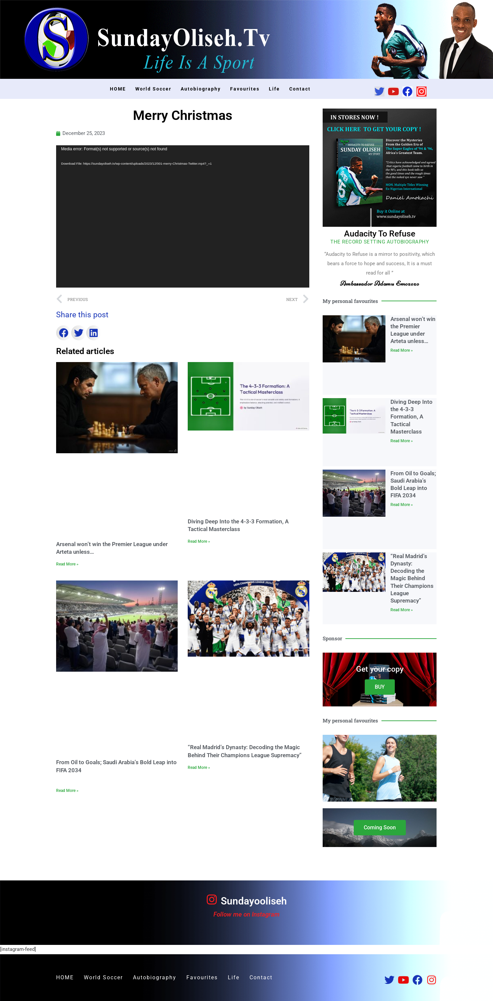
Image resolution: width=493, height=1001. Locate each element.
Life (274, 89)
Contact (300, 89)
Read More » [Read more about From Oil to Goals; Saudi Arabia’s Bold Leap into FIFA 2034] (67, 790)
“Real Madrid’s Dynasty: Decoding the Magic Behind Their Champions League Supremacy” (412, 578)
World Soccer (153, 89)
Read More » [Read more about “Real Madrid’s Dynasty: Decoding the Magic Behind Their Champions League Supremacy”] (199, 767)
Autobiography (201, 89)
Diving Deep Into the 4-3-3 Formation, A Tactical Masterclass (411, 416)
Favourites (245, 89)
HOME (118, 89)
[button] (63, 332)
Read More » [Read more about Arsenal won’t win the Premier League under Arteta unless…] (67, 564)
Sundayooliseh (254, 901)
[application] (182, 216)
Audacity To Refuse (379, 233)
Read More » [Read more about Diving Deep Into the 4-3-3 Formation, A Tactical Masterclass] (199, 541)
